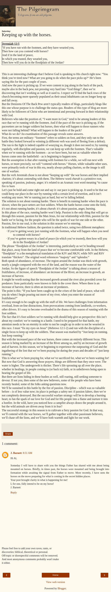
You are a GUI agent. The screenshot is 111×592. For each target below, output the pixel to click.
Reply (14, 492)
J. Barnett (16, 452)
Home (55, 575)
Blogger (62, 588)
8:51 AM (27, 452)
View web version (55, 582)
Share (8, 434)
